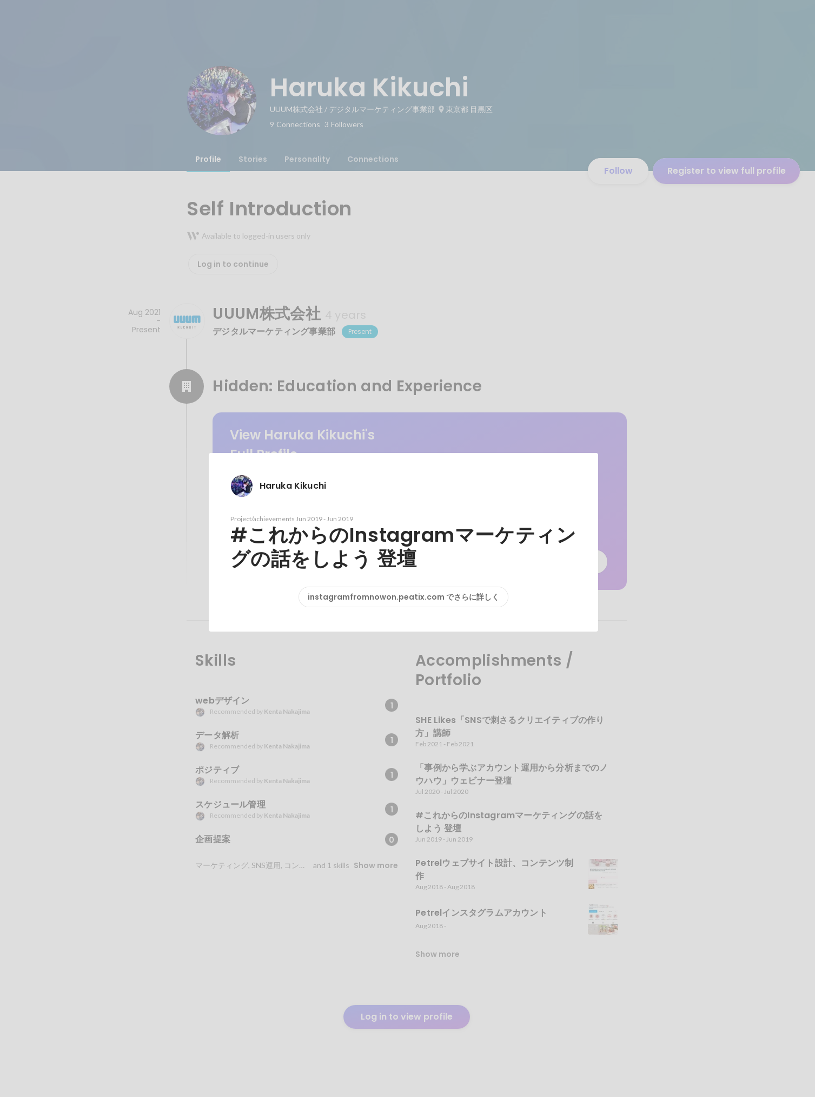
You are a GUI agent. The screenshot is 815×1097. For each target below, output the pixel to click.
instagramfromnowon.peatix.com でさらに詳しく (403, 597)
